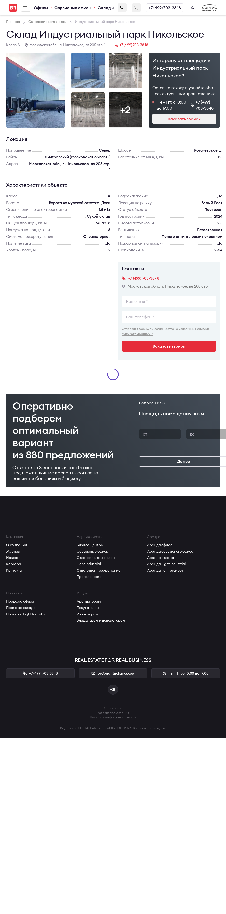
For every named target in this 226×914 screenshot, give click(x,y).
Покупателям (88, 607)
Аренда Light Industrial (166, 564)
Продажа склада (21, 607)
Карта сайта (113, 708)
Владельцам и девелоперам (101, 620)
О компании (16, 545)
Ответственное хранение (98, 570)
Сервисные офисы (73, 7)
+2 (125, 109)
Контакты (14, 570)
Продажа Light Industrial (26, 614)
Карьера (13, 564)
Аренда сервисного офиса (170, 551)
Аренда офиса (159, 545)
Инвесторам (87, 614)
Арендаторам (89, 601)
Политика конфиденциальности (113, 717)
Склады (106, 7)
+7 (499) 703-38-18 (165, 7)
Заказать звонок (136, 8)
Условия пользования (113, 713)
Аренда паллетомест (165, 570)
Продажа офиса (20, 601)
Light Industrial (89, 564)
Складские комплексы (96, 557)
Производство (89, 576)
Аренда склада (160, 557)
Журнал (13, 551)
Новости (13, 557)
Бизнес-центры (90, 545)
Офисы (41, 7)
